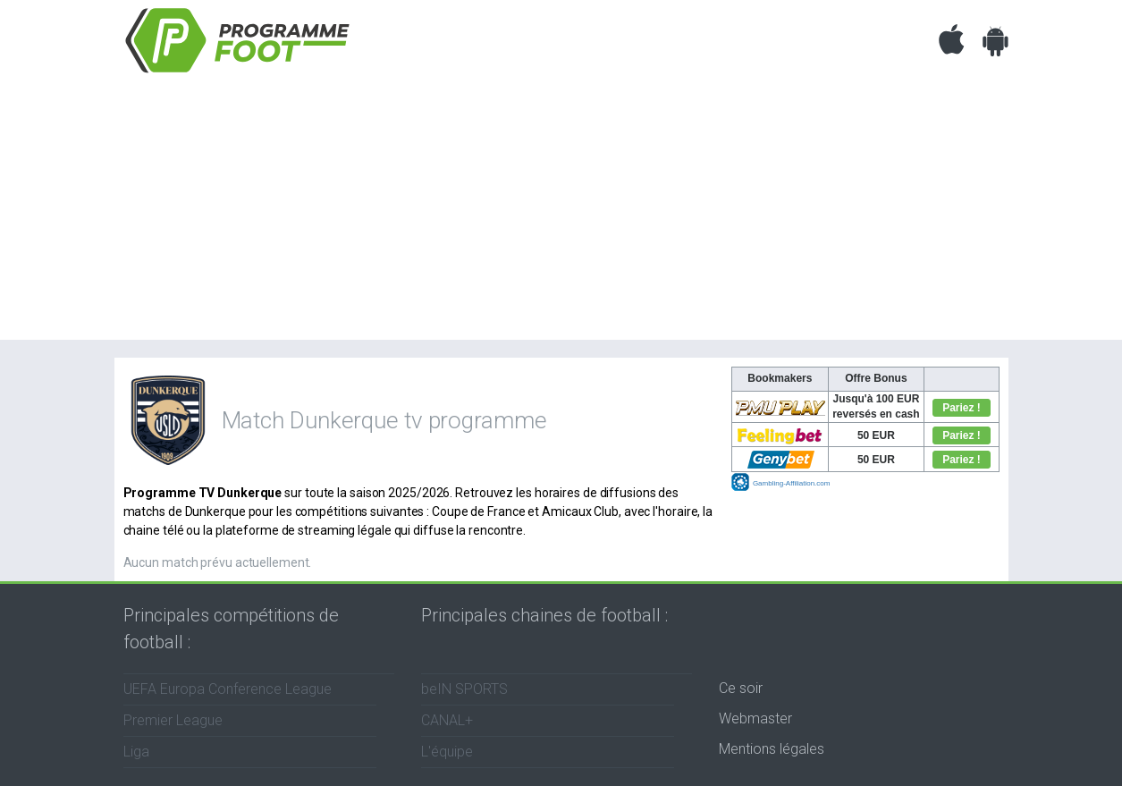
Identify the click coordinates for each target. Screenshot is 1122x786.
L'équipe (447, 751)
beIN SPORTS (464, 688)
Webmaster (755, 718)
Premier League (173, 720)
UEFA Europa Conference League (227, 688)
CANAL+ (447, 720)
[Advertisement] (561, 214)
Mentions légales (771, 748)
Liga (136, 751)
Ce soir (741, 688)
